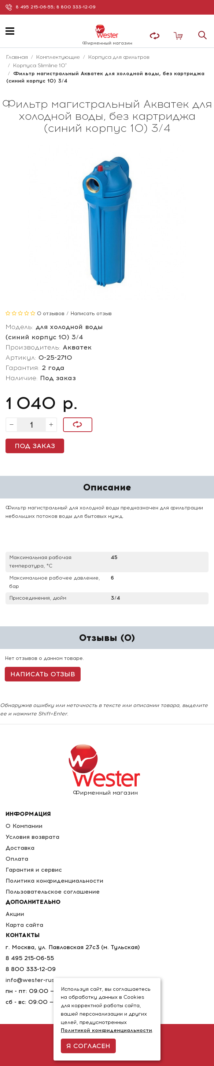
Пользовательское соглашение (52, 891)
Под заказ (35, 446)
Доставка (19, 847)
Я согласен (88, 1046)
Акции (14, 913)
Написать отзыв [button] (42, 674)
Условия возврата (32, 836)
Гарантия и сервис (33, 869)
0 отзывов (50, 313)
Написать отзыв (91, 313)
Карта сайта (24, 924)
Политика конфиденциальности (54, 880)
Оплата (16, 858)
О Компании (24, 825)
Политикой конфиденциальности (106, 1030)
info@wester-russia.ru (38, 980)
